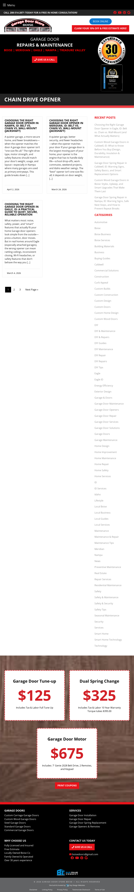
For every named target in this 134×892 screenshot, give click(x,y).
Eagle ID (98, 379)
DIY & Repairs (101, 337)
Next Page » (31, 289)
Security (98, 621)
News (97, 561)
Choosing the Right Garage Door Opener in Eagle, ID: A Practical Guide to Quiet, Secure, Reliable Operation (22, 209)
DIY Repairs (100, 361)
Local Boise (100, 506)
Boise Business (102, 234)
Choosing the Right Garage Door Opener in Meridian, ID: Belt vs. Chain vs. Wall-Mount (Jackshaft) (66, 126)
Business (99, 252)
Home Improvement (105, 452)
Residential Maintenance (107, 585)
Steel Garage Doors (15, 822)
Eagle (97, 373)
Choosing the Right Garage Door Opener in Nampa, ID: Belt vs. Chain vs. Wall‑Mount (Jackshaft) (22, 126)
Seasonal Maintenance (106, 615)
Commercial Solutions (106, 270)
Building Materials (104, 246)
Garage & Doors (103, 397)
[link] (22, 156)
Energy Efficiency (103, 385)
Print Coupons (67, 785)
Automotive (100, 222)
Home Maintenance (105, 458)
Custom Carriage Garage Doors (21, 815)
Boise (97, 228)
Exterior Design (102, 391)
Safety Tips (100, 609)
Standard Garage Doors (17, 826)
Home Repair (101, 464)
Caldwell (99, 264)
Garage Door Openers (106, 409)
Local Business (102, 512)
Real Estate (100, 573)
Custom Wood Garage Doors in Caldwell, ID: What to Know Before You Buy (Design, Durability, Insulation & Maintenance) (111, 149)
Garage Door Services (106, 421)
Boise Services (102, 240)
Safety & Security (103, 603)
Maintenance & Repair (106, 536)
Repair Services (102, 579)
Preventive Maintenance (107, 567)
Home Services (102, 476)
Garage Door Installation (82, 815)
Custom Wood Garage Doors (20, 819)
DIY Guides (100, 343)
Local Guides (101, 518)
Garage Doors (102, 434)
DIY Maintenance (103, 349)
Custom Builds (102, 288)
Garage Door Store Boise (57, 882)
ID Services (100, 488)
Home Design (101, 446)
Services (99, 627)
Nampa (98, 555)
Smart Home (101, 633)
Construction (101, 276)
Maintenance (101, 530)
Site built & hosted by (67, 885)
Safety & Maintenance (106, 597)
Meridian (99, 549)
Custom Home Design (106, 312)
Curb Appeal (101, 282)
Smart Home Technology (108, 639)
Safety (97, 591)
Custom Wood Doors (106, 319)
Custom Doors (102, 306)
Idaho (97, 494)
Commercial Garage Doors (19, 830)
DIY (96, 325)
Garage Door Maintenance (109, 403)
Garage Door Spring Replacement (87, 822)
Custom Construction (106, 294)
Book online (100, 21)
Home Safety (101, 470)
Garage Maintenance (105, 440)
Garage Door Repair (105, 415)
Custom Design (102, 300)
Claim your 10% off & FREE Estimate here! (100, 28)
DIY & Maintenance (104, 331)
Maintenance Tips (104, 543)
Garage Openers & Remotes (84, 826)
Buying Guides (102, 258)
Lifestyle (98, 500)
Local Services (102, 524)
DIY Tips (98, 367)
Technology (100, 645)
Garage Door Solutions (107, 428)
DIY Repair (100, 355)
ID (95, 482)
